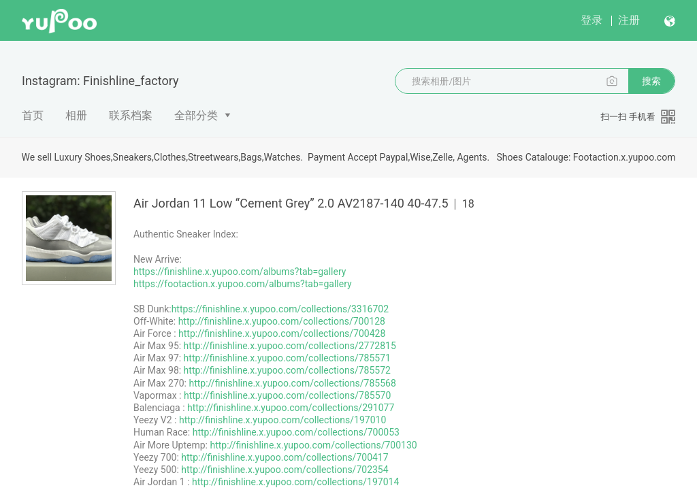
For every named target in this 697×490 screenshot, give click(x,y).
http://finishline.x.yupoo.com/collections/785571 (287, 358)
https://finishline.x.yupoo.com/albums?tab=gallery (239, 271)
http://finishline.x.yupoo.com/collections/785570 (287, 395)
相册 (76, 115)
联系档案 (130, 115)
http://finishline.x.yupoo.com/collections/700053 (296, 432)
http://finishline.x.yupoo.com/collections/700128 (281, 321)
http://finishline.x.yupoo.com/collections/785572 (287, 370)
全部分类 (196, 115)
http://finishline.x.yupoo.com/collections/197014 (295, 481)
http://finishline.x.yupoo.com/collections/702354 (284, 469)
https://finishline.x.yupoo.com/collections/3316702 (280, 309)
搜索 (651, 81)
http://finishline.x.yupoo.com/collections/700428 (281, 333)
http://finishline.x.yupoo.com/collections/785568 (292, 383)
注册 (629, 20)
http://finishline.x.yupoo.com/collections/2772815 (290, 345)
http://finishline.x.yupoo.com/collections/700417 (284, 457)
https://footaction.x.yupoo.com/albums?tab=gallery (242, 283)
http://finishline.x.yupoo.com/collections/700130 (313, 445)
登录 (591, 20)
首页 (33, 115)
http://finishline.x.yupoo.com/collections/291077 (290, 407)
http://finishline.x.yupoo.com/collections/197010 (282, 419)
